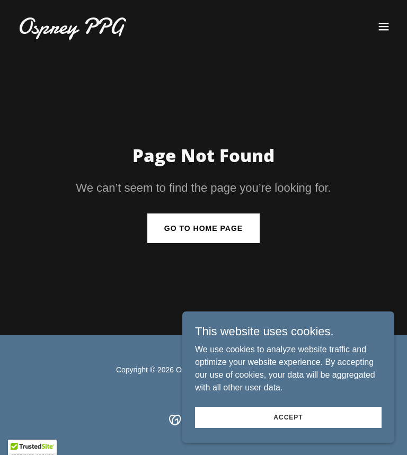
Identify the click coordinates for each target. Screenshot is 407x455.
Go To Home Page (203, 228)
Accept (288, 438)
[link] (70, 30)
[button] (383, 26)
